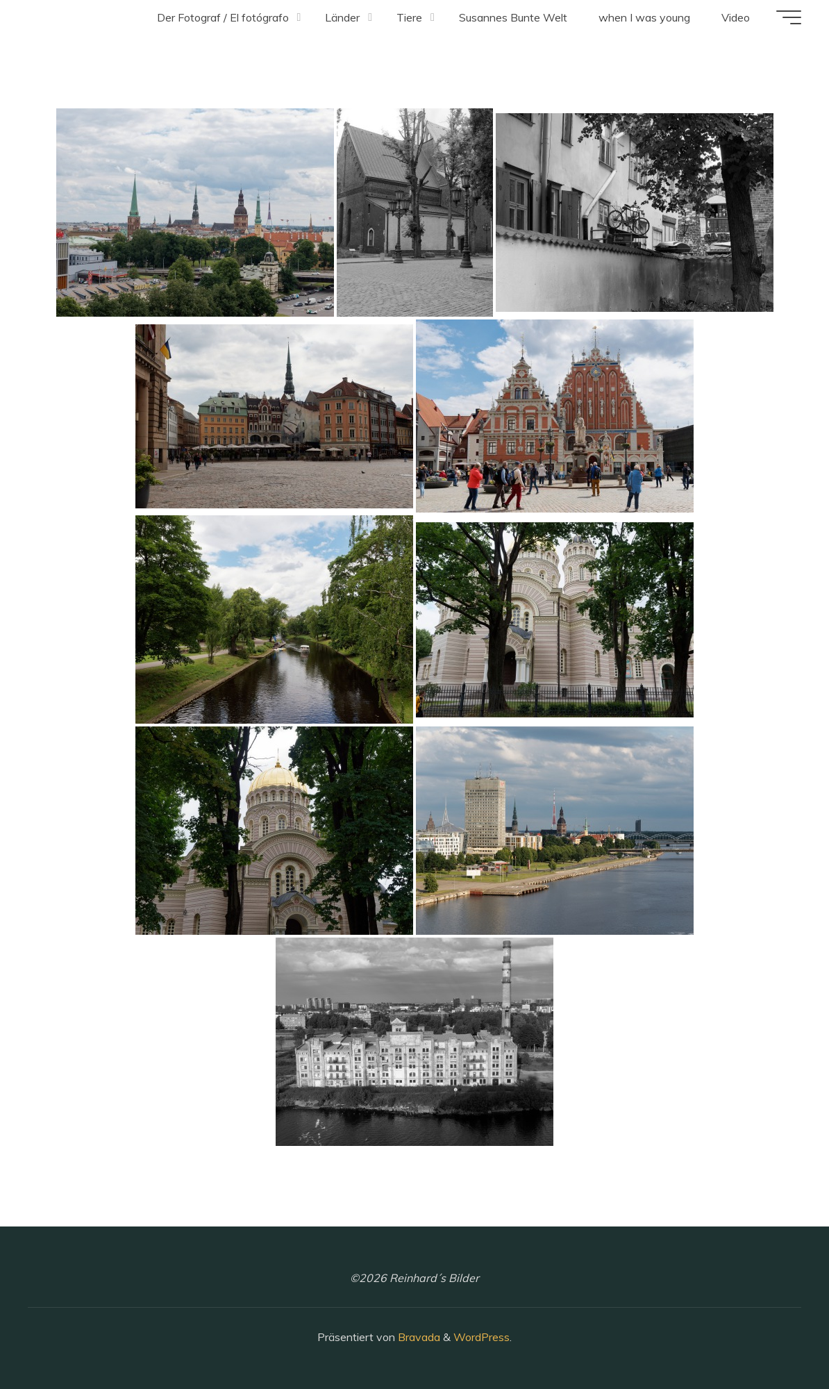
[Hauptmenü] (788, 17)
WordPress (481, 1337)
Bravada (417, 1337)
